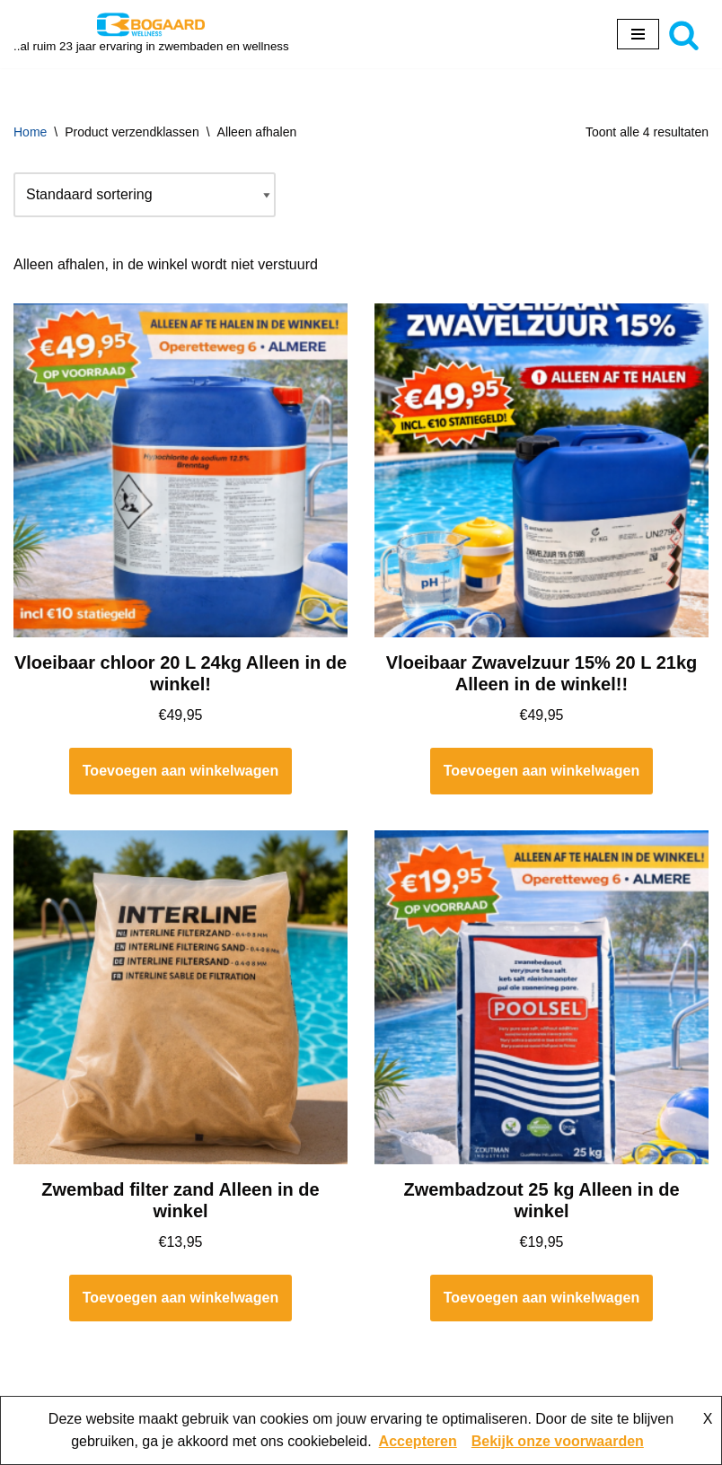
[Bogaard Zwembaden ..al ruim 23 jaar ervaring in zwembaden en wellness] (151, 34)
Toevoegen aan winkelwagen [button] (180, 770)
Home (30, 132)
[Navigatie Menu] (638, 34)
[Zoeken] (684, 34)
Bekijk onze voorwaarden (557, 1441)
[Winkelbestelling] (144, 194)
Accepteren (418, 1441)
